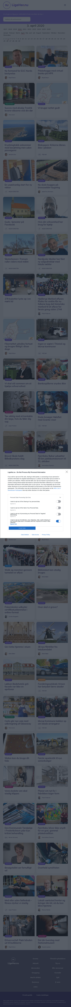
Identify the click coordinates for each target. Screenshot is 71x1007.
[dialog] (35, 503)
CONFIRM (22, 528)
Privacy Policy (46, 534)
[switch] (58, 501)
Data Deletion (25, 534)
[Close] (67, 472)
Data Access (35, 534)
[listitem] (35, 497)
